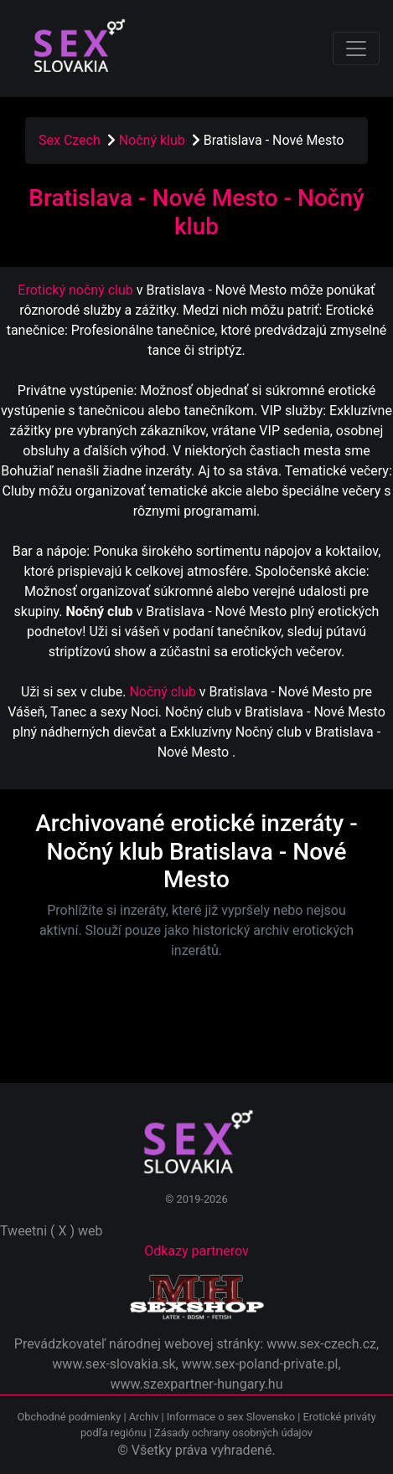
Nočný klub (154, 140)
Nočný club (162, 692)
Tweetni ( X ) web (51, 1231)
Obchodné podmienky (71, 1416)
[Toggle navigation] (356, 48)
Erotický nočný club (75, 290)
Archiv (144, 1416)
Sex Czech (70, 140)
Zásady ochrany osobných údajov (233, 1432)
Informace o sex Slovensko (231, 1416)
